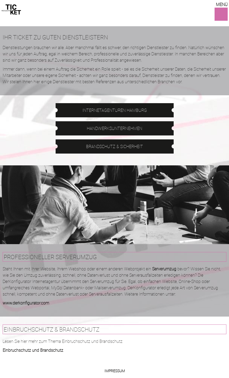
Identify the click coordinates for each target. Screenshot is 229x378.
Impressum (114, 370)
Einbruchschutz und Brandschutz (33, 350)
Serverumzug (164, 269)
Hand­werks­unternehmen (114, 128)
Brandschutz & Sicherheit (114, 146)
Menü (222, 4)
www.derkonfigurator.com (26, 303)
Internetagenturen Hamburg (114, 110)
